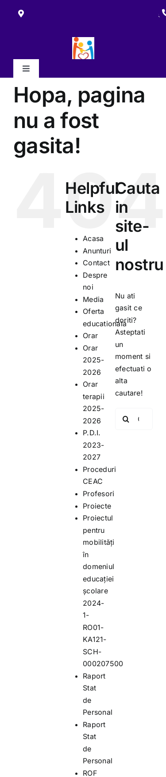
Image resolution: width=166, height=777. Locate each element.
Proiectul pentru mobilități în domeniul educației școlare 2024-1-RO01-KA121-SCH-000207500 (103, 590)
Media (93, 299)
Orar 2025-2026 (93, 360)
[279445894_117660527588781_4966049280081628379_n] (83, 40)
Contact (96, 262)
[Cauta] (126, 419)
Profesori (98, 493)
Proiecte (97, 506)
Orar (90, 335)
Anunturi (97, 250)
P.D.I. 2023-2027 (93, 444)
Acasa (93, 238)
